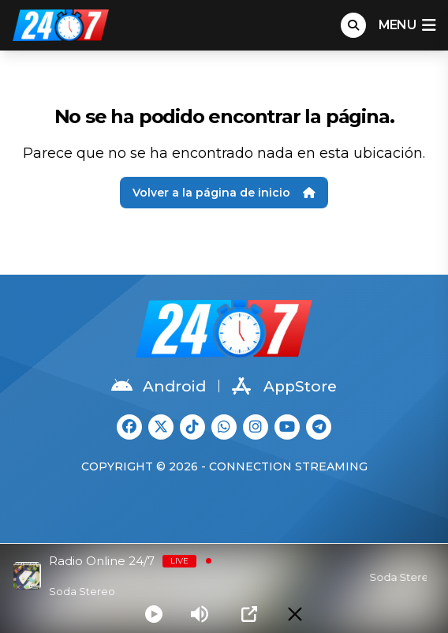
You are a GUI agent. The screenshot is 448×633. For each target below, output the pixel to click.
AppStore (284, 385)
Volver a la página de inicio (224, 192)
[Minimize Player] (295, 614)
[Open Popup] (249, 614)
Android (158, 385)
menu (407, 25)
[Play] (154, 614)
